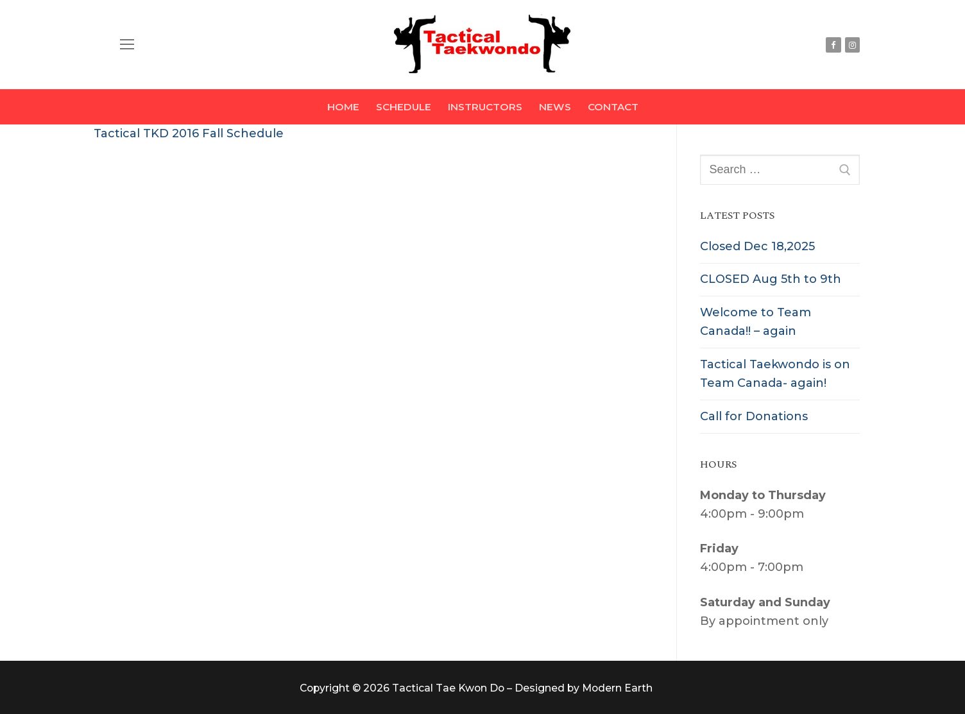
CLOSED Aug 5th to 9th (770, 279)
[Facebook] (833, 44)
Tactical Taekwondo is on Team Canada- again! (775, 373)
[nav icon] (127, 45)
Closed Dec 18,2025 (757, 246)
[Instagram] (852, 44)
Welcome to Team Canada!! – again (755, 321)
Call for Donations (754, 416)
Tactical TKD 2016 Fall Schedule (189, 133)
